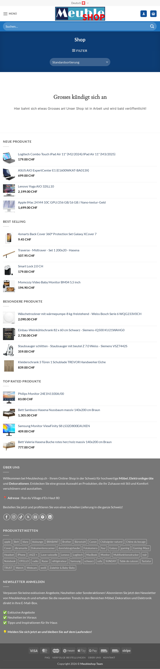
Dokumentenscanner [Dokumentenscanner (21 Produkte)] (43, 548)
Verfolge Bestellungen (69, 657)
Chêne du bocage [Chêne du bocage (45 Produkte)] (136, 541)
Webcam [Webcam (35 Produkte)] (32, 567)
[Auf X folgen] (28, 517)
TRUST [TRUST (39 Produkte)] (8, 567)
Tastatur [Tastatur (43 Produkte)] (146, 561)
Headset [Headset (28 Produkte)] (9, 554)
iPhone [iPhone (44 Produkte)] (21, 554)
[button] (10, 14)
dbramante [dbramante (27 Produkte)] (21, 548)
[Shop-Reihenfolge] (80, 62)
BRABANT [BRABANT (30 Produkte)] (53, 541)
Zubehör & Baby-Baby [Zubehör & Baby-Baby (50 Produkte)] (62, 567)
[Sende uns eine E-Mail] (35, 517)
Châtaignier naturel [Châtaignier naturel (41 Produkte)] (111, 541)
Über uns (94, 657)
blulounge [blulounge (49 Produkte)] (37, 541)
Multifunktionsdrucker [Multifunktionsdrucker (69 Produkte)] (126, 554)
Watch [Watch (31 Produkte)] (19, 567)
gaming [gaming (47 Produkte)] (125, 548)
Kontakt (109, 657)
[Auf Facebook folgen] (6, 517)
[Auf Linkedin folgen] (50, 517)
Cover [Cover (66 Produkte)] (7, 548)
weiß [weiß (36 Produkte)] (43, 567)
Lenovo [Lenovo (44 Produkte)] (65, 554)
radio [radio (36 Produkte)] (35, 561)
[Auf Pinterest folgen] (42, 517)
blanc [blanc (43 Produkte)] (26, 541)
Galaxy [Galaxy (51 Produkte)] (113, 548)
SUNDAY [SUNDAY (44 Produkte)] (111, 561)
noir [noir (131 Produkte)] (144, 554)
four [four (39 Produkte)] (103, 548)
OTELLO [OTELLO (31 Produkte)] (24, 561)
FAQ (47, 657)
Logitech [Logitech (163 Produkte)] (78, 554)
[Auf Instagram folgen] (14, 517)
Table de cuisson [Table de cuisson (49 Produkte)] (129, 561)
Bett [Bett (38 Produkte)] (16, 541)
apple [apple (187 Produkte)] (7, 541)
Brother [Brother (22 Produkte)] (66, 541)
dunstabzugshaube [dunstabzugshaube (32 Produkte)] (69, 548)
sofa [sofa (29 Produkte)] (99, 561)
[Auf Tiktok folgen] (21, 517)
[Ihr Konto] (143, 13)
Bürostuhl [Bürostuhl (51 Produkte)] (80, 541)
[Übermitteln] (152, 26)
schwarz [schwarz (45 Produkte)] (89, 561)
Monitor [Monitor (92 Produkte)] (105, 554)
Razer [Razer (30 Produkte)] (45, 561)
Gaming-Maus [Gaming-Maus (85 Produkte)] (141, 548)
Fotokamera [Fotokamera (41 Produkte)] (90, 548)
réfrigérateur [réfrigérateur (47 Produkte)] (59, 561)
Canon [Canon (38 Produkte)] (93, 541)
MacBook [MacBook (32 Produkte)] (91, 554)
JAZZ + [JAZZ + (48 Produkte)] (33, 554)
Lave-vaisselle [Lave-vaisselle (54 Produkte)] (49, 554)
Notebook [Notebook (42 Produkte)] (10, 561)
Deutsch (80, 3)
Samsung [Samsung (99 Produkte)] (75, 561)
